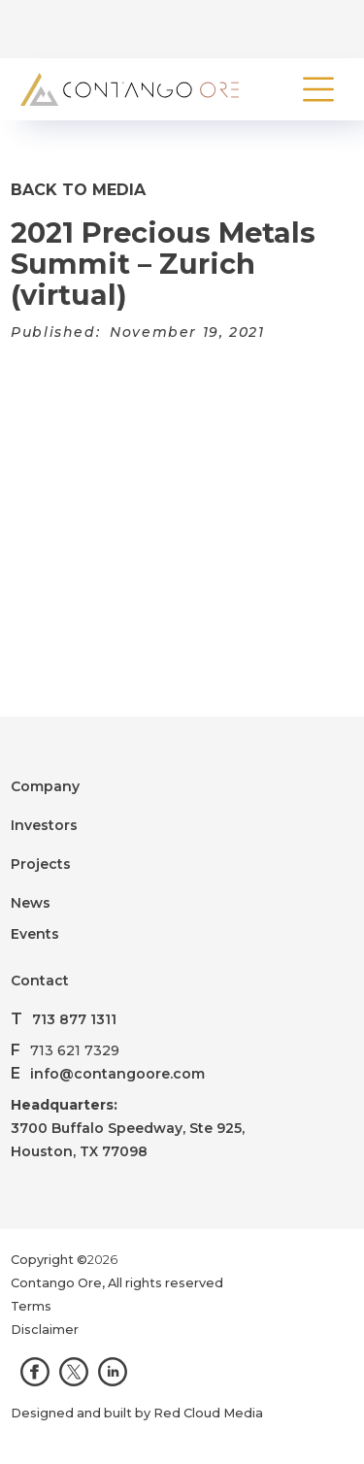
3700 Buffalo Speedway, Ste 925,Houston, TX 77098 (128, 1128)
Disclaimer (45, 1329)
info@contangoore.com (117, 1073)
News (30, 903)
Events (35, 934)
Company (45, 786)
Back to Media (78, 190)
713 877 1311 (74, 1019)
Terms (31, 1306)
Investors (44, 825)
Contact (40, 980)
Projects (41, 864)
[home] (125, 89)
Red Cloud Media (208, 1413)
